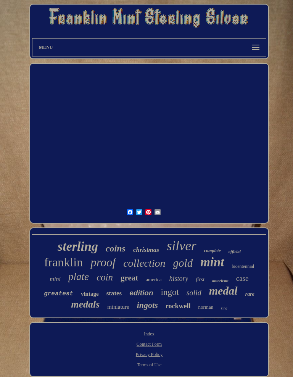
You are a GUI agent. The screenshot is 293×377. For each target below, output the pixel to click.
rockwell (178, 306)
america (153, 279)
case (242, 278)
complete (212, 250)
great (129, 277)
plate (78, 276)
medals (85, 304)
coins (116, 248)
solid (194, 292)
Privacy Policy (149, 354)
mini (55, 279)
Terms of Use (149, 364)
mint (212, 262)
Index (149, 334)
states (114, 293)
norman (205, 307)
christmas (146, 249)
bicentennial (243, 266)
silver (181, 245)
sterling (78, 246)
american (220, 280)
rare (249, 294)
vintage (90, 294)
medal (223, 290)
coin (105, 277)
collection (144, 263)
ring (224, 308)
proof (103, 262)
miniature (118, 307)
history (178, 278)
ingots (147, 305)
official (235, 251)
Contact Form (149, 344)
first (200, 279)
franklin (63, 262)
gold (183, 263)
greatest (58, 293)
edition (141, 293)
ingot (170, 292)
